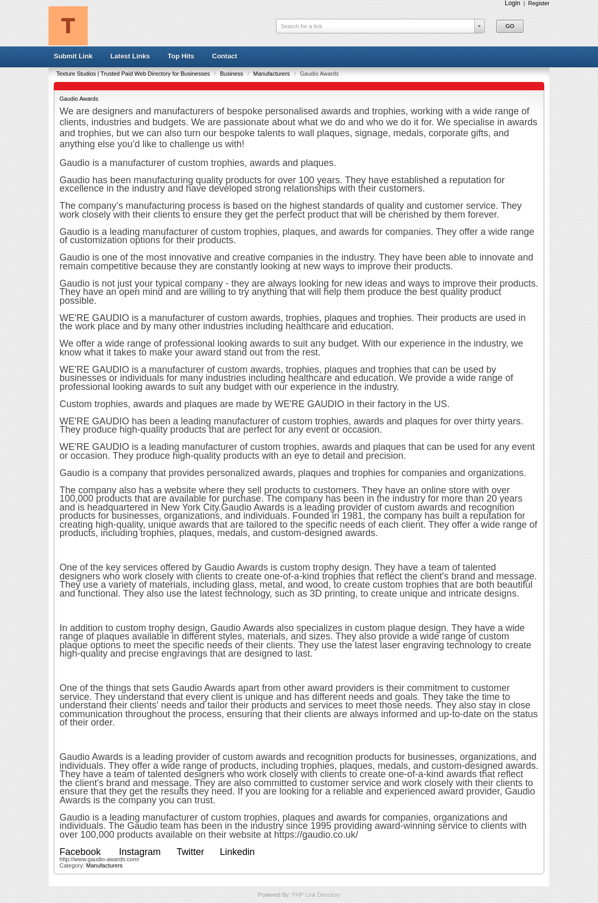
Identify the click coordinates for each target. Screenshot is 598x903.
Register (538, 3)
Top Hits (181, 56)
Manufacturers (272, 73)
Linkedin (237, 852)
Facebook (81, 852)
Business (232, 73)
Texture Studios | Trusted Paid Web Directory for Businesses (133, 73)
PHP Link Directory (316, 895)
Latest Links (130, 56)
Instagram (140, 852)
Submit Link (73, 56)
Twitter (190, 852)
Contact (224, 56)
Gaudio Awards (78, 99)
